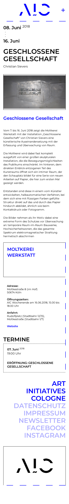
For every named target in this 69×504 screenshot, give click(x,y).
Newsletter (42, 420)
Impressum (45, 413)
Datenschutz (40, 406)
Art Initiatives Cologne (46, 390)
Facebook (46, 428)
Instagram (45, 435)
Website (12, 326)
